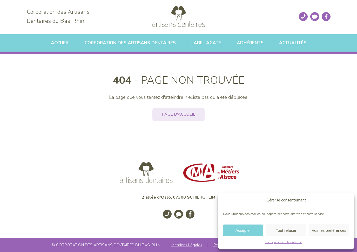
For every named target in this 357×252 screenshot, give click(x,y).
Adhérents (250, 43)
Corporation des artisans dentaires (130, 43)
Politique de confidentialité (283, 242)
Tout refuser (286, 230)
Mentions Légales (186, 245)
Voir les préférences (329, 230)
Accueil (60, 43)
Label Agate (206, 43)
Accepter (243, 230)
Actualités (292, 43)
